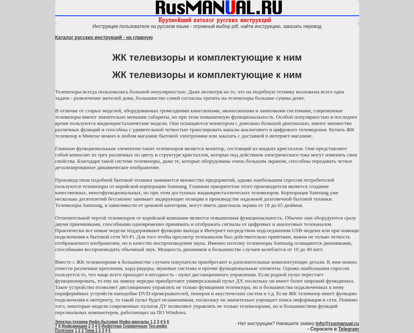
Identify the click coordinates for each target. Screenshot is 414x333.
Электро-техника (71, 322)
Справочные (135, 326)
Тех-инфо (157, 326)
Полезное (64, 330)
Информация (74, 326)
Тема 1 (91, 330)
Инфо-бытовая (103, 322)
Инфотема (111, 326)
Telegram (348, 329)
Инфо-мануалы (134, 322)
